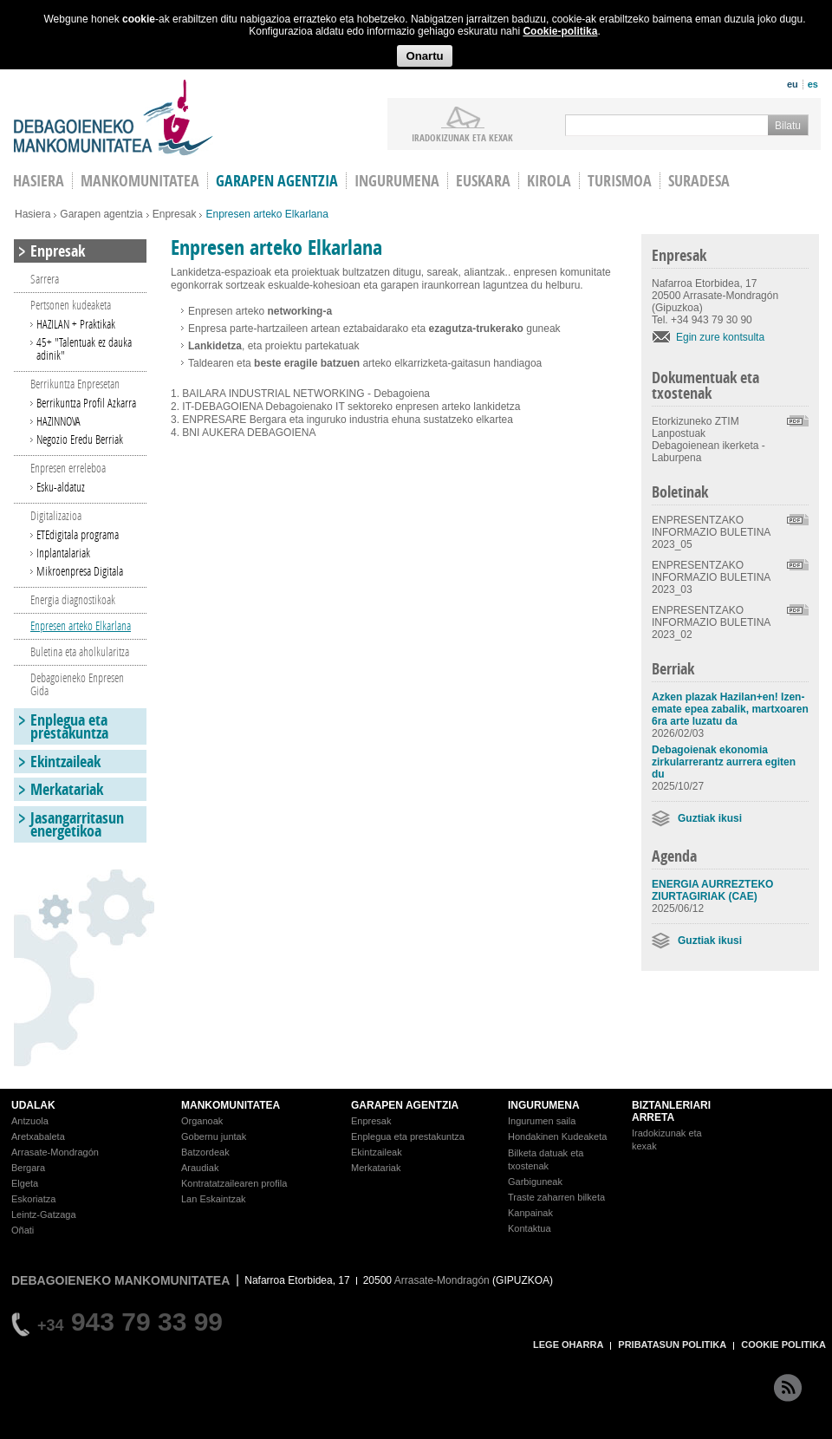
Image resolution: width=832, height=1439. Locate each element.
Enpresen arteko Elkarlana (80, 625)
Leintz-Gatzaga (43, 1214)
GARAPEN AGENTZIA (404, 1105)
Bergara (28, 1167)
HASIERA (38, 181)
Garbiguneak (535, 1181)
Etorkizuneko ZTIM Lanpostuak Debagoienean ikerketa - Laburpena (708, 439)
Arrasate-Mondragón (55, 1152)
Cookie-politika (560, 31)
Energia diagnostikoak (72, 599)
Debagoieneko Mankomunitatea (113, 117)
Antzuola (30, 1121)
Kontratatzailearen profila (234, 1183)
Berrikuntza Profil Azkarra (86, 402)
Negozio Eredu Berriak (79, 439)
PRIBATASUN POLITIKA (672, 1344)
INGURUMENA (544, 1105)
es (813, 84)
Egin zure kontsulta (720, 337)
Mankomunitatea (140, 181)
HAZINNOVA (58, 421)
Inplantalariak (63, 552)
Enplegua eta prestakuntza (69, 726)
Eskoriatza (33, 1199)
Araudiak (199, 1167)
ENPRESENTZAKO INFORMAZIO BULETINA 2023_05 (711, 532)
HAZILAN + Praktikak (75, 324)
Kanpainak (530, 1213)
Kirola (549, 181)
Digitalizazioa (55, 515)
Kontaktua (529, 1228)
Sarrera (44, 278)
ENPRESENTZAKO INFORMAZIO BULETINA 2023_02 (711, 622)
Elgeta (24, 1183)
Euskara (483, 181)
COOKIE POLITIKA (783, 1344)
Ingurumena (396, 181)
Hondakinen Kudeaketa (557, 1136)
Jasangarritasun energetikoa (77, 824)
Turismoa (620, 181)
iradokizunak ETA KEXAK (462, 137)
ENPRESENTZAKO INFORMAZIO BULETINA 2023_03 (711, 577)
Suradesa (699, 181)
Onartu (424, 55)
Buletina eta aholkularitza (79, 651)
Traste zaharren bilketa (556, 1197)
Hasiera (32, 214)
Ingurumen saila (541, 1121)
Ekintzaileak (65, 761)
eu (792, 84)
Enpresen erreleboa (68, 467)
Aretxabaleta (38, 1136)
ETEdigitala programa (77, 534)
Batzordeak (205, 1152)
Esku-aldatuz (60, 487)
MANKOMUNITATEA (230, 1105)
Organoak (202, 1121)
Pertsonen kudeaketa (70, 304)
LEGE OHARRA (568, 1344)
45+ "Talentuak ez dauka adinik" (84, 348)
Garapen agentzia (277, 181)
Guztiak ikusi (710, 818)
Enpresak (175, 214)
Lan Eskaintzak (213, 1199)
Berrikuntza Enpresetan (75, 383)
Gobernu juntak (213, 1136)
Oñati (22, 1230)
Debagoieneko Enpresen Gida (77, 684)
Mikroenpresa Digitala (79, 571)
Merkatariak (66, 789)
